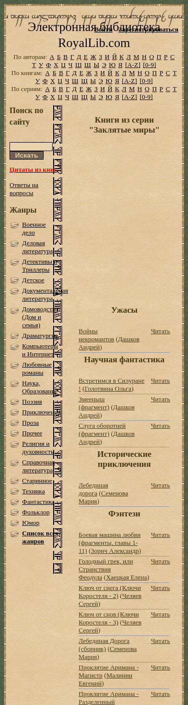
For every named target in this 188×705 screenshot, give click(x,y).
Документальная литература (45, 294)
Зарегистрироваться (148, 29)
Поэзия (32, 401)
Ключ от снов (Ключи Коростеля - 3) (109, 618)
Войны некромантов (96, 335)
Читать (160, 331)
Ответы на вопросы (24, 189)
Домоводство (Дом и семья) (40, 317)
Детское (33, 280)
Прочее (32, 433)
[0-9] (149, 65)
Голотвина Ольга (108, 388)
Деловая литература (37, 247)
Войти (103, 29)
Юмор (31, 522)
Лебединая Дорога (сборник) (104, 644)
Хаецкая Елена (126, 577)
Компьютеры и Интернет (40, 350)
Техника (33, 491)
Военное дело (34, 228)
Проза (30, 422)
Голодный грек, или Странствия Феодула (106, 569)
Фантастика (38, 501)
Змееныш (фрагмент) (94, 403)
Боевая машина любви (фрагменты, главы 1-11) (110, 542)
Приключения (41, 412)
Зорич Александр (115, 550)
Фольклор (36, 512)
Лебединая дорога (93, 489)
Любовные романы (37, 368)
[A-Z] (132, 65)
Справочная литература (38, 466)
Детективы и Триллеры (39, 265)
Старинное (37, 480)
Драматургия (40, 335)
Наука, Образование (40, 387)
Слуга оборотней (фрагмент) (102, 429)
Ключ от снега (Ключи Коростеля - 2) (110, 591)
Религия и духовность (38, 447)
